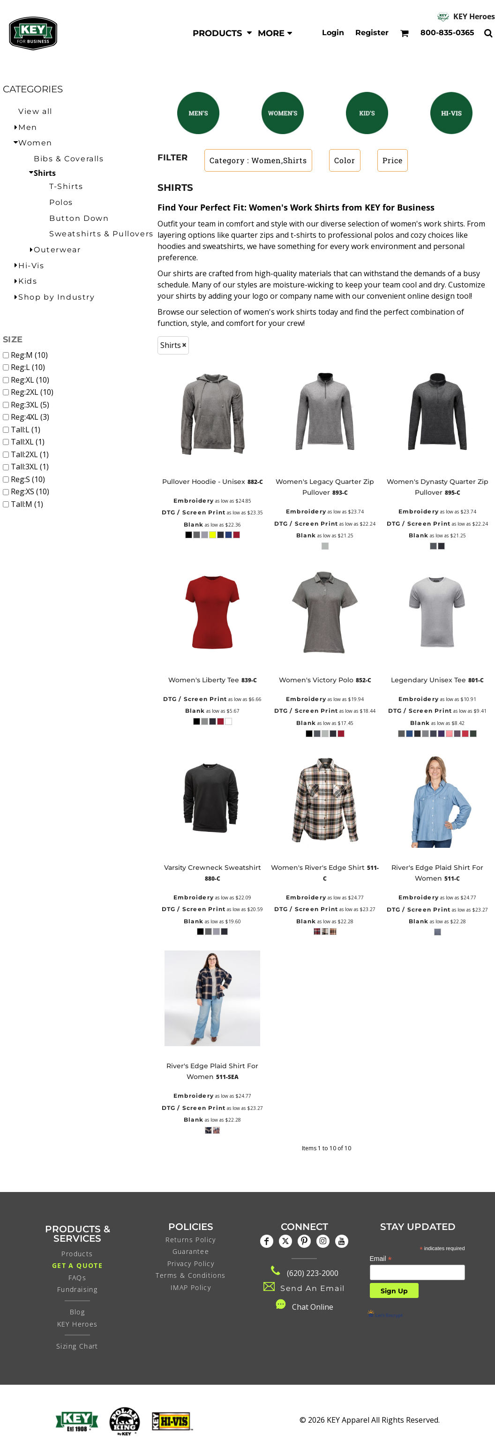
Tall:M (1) (27, 504)
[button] (223, 33)
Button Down (79, 218)
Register (372, 32)
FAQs (77, 1277)
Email (381, 1258)
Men (28, 127)
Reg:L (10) (28, 367)
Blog (77, 1311)
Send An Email (312, 1288)
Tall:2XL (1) (30, 454)
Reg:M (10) (29, 355)
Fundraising (77, 1289)
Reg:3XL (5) (30, 405)
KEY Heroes (474, 16)
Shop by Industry (56, 297)
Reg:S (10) (28, 479)
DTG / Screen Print (194, 512)
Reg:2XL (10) (32, 392)
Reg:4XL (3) (30, 417)
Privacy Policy (191, 1263)
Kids (27, 281)
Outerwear (57, 249)
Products (77, 1253)
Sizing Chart (77, 1346)
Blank (193, 524)
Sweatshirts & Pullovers (101, 233)
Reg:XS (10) (30, 491)
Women (35, 142)
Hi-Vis (31, 265)
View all (35, 111)
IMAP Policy (191, 1287)
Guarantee (191, 1251)
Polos (61, 202)
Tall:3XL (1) (30, 466)
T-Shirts (66, 186)
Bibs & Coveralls (69, 158)
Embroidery (193, 500)
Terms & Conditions (190, 1275)
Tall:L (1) (25, 429)
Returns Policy (190, 1239)
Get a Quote (77, 1265)
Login (333, 32)
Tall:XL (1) (28, 442)
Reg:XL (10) (30, 380)
